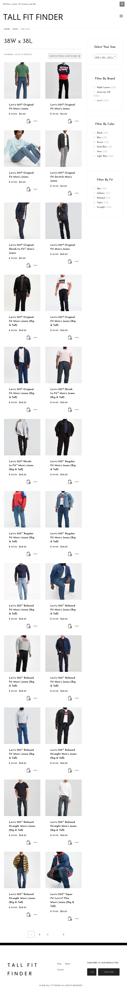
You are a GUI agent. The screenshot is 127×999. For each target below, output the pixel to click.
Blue (99, 137)
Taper (100, 202)
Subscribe (109, 972)
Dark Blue (102, 147)
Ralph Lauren (103, 87)
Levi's (100, 101)
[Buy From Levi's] (28, 121)
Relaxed (101, 198)
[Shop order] (65, 56)
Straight (101, 207)
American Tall (103, 92)
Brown (100, 142)
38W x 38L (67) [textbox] (104, 57)
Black (99, 133)
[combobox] (104, 56)
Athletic (101, 193)
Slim (99, 189)
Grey (99, 151)
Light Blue (102, 156)
